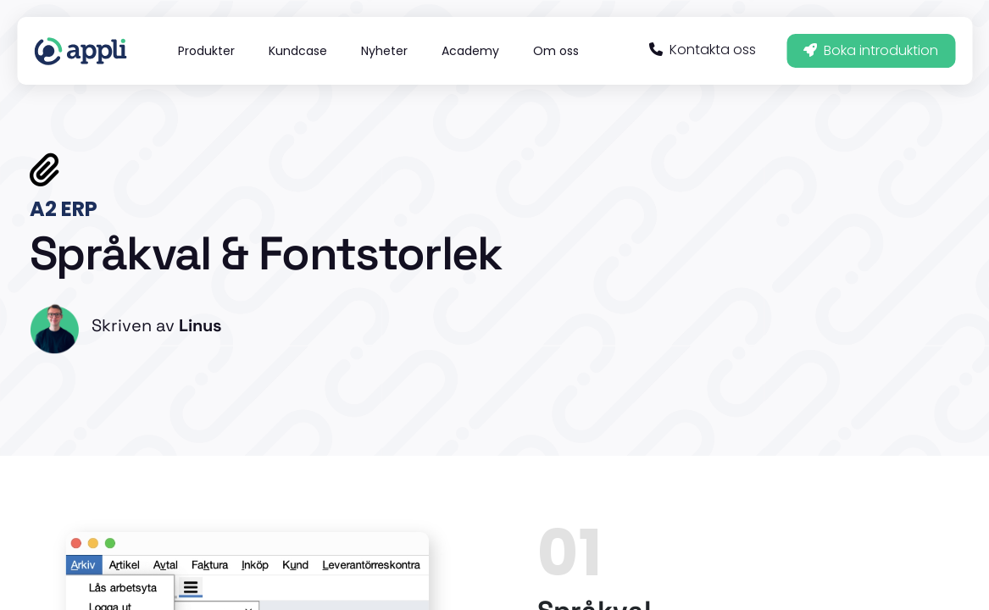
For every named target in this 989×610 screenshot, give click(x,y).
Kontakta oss (702, 49)
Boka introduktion (870, 50)
